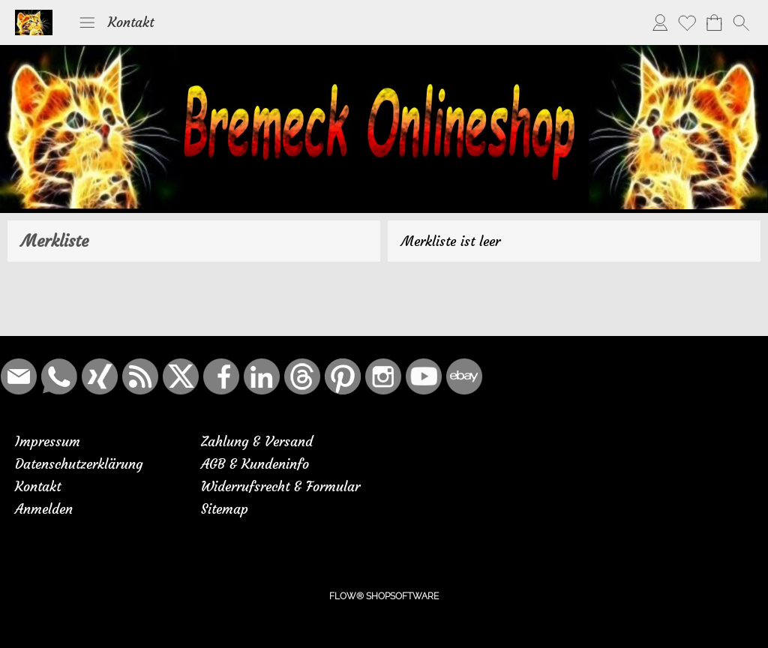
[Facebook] (221, 376)
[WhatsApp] (59, 376)
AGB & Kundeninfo (255, 463)
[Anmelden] (660, 22)
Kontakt (131, 22)
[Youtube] (423, 376)
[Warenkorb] (714, 22)
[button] (87, 22)
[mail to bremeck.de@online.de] (19, 376)
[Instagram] (383, 376)
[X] (181, 376)
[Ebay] (464, 376)
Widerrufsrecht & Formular (280, 486)
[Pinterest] (343, 376)
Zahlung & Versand (257, 441)
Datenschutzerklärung (78, 463)
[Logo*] (33, 16)
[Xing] (99, 376)
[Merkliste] (687, 22)
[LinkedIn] (261, 376)
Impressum (47, 441)
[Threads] (302, 376)
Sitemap (224, 509)
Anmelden (44, 509)
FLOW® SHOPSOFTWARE (384, 596)
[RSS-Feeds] (140, 376)
